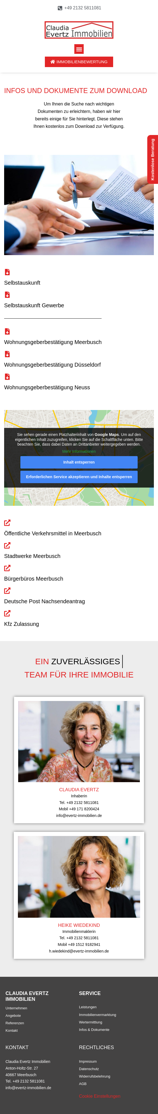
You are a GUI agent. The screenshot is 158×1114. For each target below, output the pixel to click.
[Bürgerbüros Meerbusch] (7, 568)
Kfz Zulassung (21, 624)
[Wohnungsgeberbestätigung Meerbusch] (7, 331)
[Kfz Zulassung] (7, 613)
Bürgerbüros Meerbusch (33, 579)
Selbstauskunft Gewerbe (34, 305)
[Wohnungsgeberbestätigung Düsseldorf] (7, 354)
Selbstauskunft (22, 283)
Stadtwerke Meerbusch (32, 556)
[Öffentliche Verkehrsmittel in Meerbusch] (7, 523)
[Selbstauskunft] (7, 272)
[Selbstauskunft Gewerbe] (7, 295)
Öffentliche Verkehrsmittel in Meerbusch (52, 533)
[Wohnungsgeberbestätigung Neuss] (7, 377)
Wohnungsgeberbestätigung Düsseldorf (52, 365)
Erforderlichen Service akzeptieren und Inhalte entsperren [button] (79, 477)
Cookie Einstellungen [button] (99, 1096)
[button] (79, 49)
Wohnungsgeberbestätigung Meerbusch (53, 342)
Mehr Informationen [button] (79, 451)
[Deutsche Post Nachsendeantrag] (7, 591)
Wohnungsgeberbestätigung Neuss (47, 387)
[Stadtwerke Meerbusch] (7, 545)
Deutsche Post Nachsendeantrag (44, 601)
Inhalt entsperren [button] (79, 462)
